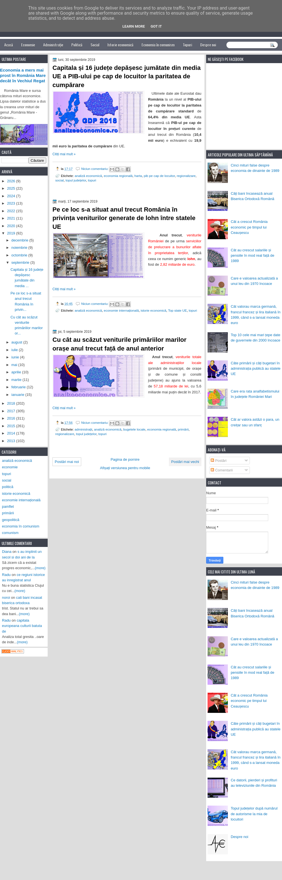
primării (183, 429)
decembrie (20, 240)
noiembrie (19, 247)
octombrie (19, 255)
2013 (11, 441)
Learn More (133, 26)
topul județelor (75, 180)
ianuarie (18, 395)
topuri (92, 180)
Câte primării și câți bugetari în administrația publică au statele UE (256, 368)
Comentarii (222, 470)
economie (10, 467)
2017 (11, 411)
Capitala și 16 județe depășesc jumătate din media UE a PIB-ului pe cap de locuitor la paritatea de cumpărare (126, 76)
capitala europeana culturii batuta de (22, 625)
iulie (15, 350)
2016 (11, 418)
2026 (11, 181)
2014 (11, 433)
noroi (6, 597)
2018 (11, 403)
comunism (10, 533)
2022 (11, 211)
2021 (11, 218)
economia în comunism (20, 526)
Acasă (8, 45)
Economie (28, 45)
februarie (19, 387)
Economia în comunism (158, 45)
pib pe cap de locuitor (159, 176)
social (59, 180)
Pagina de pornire (125, 459)
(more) (40, 568)
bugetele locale (134, 429)
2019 (11, 233)
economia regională (118, 176)
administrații (83, 429)
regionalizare (186, 176)
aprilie (16, 372)
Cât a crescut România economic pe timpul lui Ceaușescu (249, 227)
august (17, 342)
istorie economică (153, 310)
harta (138, 176)
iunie (15, 357)
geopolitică (10, 520)
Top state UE (177, 310)
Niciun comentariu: (95, 168)
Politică (76, 45)
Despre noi (208, 45)
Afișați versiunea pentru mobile (125, 468)
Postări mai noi (67, 462)
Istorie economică (120, 45)
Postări (218, 460)
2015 (11, 426)
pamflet (8, 506)
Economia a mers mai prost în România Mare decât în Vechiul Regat (23, 75)
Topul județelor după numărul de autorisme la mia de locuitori (254, 813)
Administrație (53, 45)
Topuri (187, 45)
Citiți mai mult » (64, 154)
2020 (11, 226)
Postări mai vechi (185, 462)
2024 (11, 196)
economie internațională (121, 310)
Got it (156, 26)
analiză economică (88, 176)
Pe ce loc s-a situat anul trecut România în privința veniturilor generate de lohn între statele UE (123, 218)
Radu (6, 575)
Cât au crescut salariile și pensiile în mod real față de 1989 (252, 255)
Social (95, 45)
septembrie (20, 262)
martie (16, 380)
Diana (7, 551)
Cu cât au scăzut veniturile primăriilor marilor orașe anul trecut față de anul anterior (119, 344)
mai (14, 365)
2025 (11, 188)
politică (7, 487)
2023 (11, 203)
